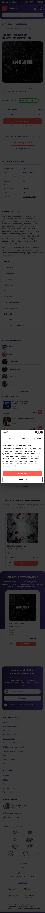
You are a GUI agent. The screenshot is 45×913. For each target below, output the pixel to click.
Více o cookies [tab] (36, 438)
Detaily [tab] (22, 438)
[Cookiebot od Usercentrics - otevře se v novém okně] (33, 432)
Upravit (23, 479)
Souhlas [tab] (8, 438)
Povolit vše (22, 473)
